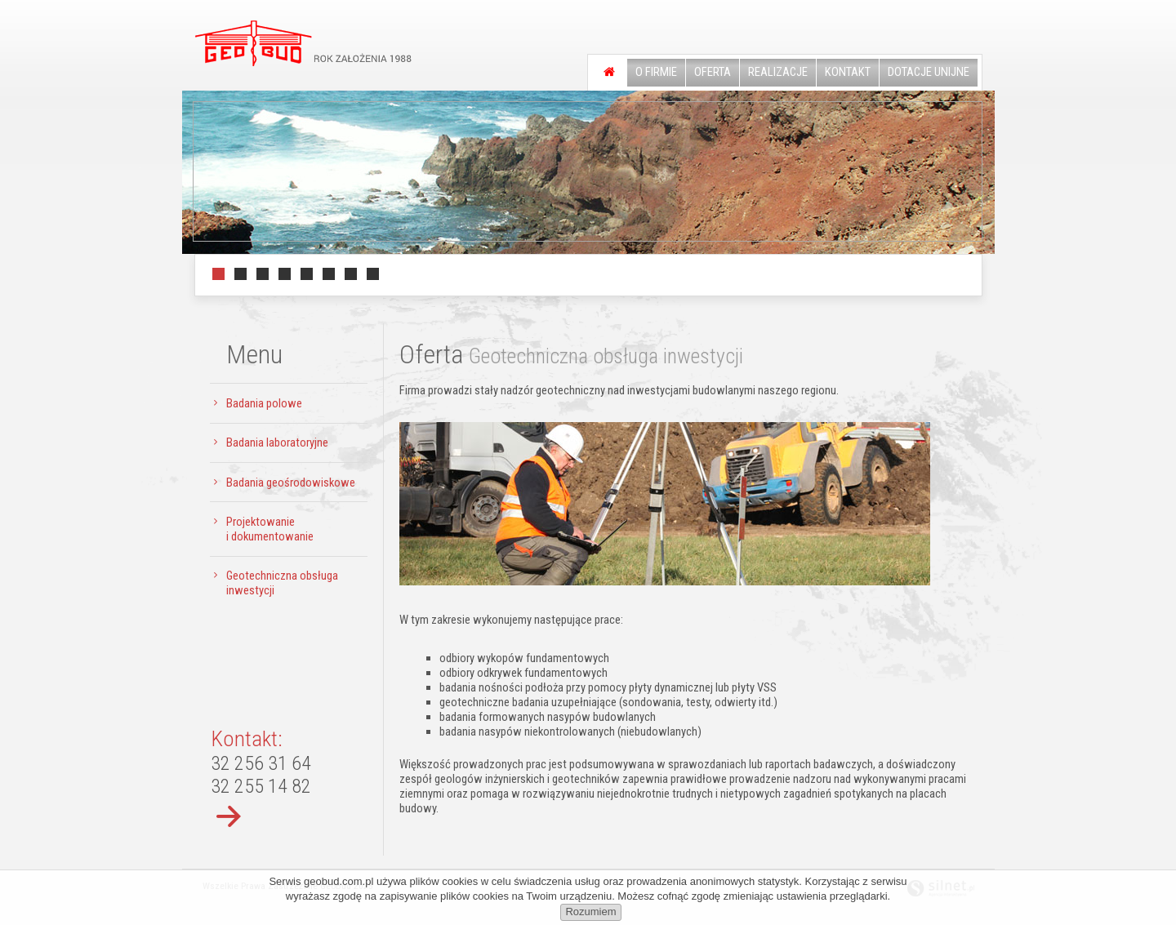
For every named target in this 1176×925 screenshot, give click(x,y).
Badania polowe (264, 403)
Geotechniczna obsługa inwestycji (282, 583)
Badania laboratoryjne (277, 442)
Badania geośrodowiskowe (290, 482)
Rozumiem (590, 911)
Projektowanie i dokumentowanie (270, 529)
